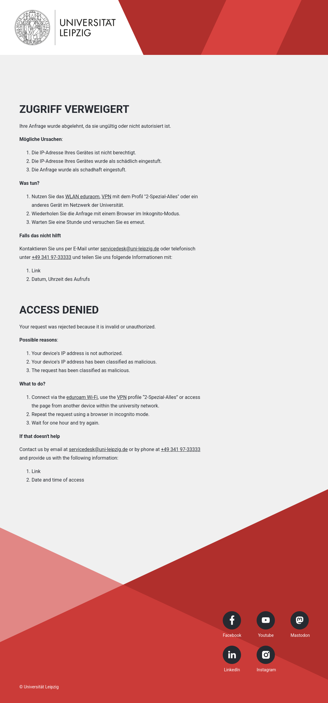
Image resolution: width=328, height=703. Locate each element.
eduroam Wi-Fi (82, 397)
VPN (106, 196)
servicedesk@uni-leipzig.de (129, 249)
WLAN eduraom (82, 196)
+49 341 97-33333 (51, 257)
